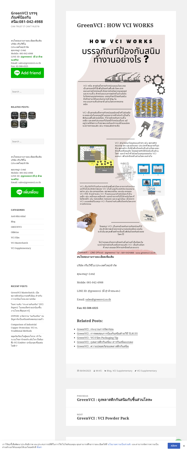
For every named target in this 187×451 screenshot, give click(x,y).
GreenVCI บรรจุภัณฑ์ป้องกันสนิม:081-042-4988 (27, 17)
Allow (174, 445)
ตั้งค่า (39, 447)
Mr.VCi (99, 370)
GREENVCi (16, 226)
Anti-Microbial (18, 216)
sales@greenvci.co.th (98, 299)
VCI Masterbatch (19, 242)
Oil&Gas (15, 232)
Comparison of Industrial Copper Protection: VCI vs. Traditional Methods (24, 327)
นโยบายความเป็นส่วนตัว (119, 444)
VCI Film (15, 237)
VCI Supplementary (21, 248)
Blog (13, 221)
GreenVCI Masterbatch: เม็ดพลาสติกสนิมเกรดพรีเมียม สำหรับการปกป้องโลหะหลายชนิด (26, 295)
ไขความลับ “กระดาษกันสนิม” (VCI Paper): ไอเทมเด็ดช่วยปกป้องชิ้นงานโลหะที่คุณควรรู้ (27, 307)
